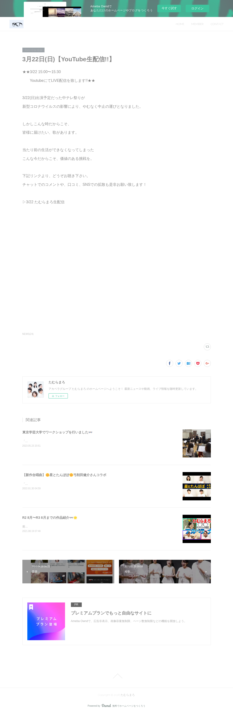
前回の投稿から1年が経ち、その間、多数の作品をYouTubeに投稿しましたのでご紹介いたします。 (85, 526)
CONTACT (217, 24)
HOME (180, 24)
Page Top (116, 676)
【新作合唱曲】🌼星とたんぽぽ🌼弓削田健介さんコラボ (64, 475)
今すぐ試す (169, 8)
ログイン (197, 8)
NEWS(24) (28, 334)
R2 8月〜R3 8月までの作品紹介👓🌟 (49, 517)
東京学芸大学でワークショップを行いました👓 (57, 432)
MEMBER (197, 24)
